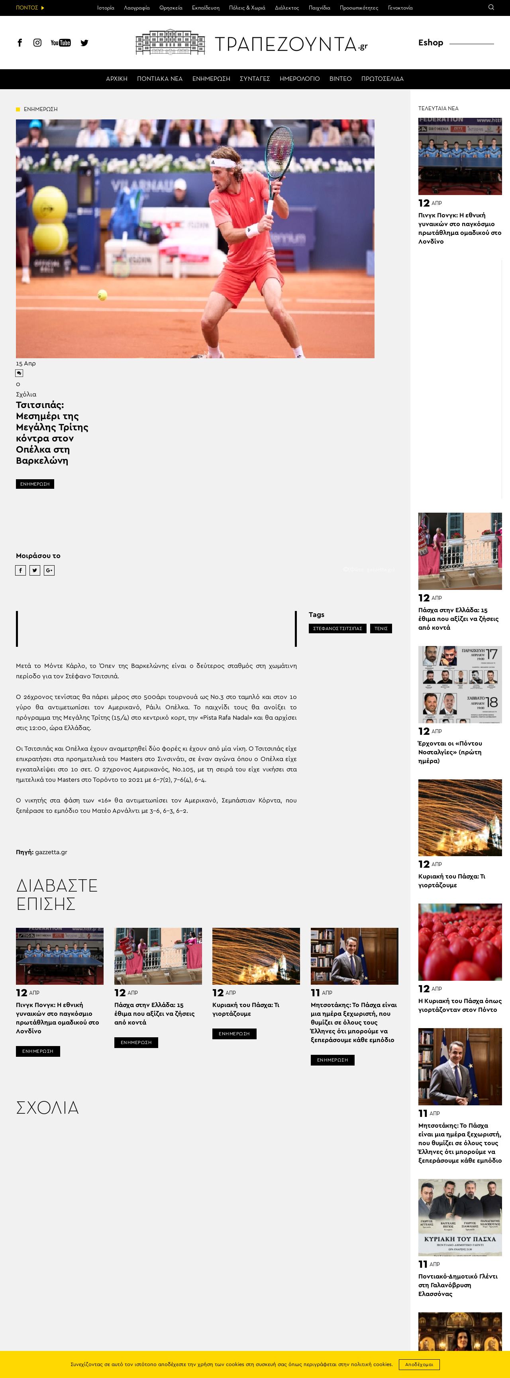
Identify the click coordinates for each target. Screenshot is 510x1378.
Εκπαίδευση (206, 8)
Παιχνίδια (319, 8)
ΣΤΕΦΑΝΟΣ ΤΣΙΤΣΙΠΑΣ (337, 628)
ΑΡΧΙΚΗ (117, 79)
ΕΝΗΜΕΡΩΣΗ (211, 79)
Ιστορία (105, 8)
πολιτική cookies (371, 1364)
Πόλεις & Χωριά (247, 8)
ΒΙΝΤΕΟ (341, 79)
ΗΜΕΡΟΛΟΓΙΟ (300, 79)
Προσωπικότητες (359, 8)
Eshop (430, 42)
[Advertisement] (163, 629)
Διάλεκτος (287, 8)
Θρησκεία (170, 8)
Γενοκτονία (400, 8)
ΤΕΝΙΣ (381, 628)
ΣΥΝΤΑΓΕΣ (255, 79)
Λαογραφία (137, 8)
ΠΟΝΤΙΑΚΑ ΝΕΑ (160, 79)
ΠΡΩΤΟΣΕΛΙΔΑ (382, 79)
